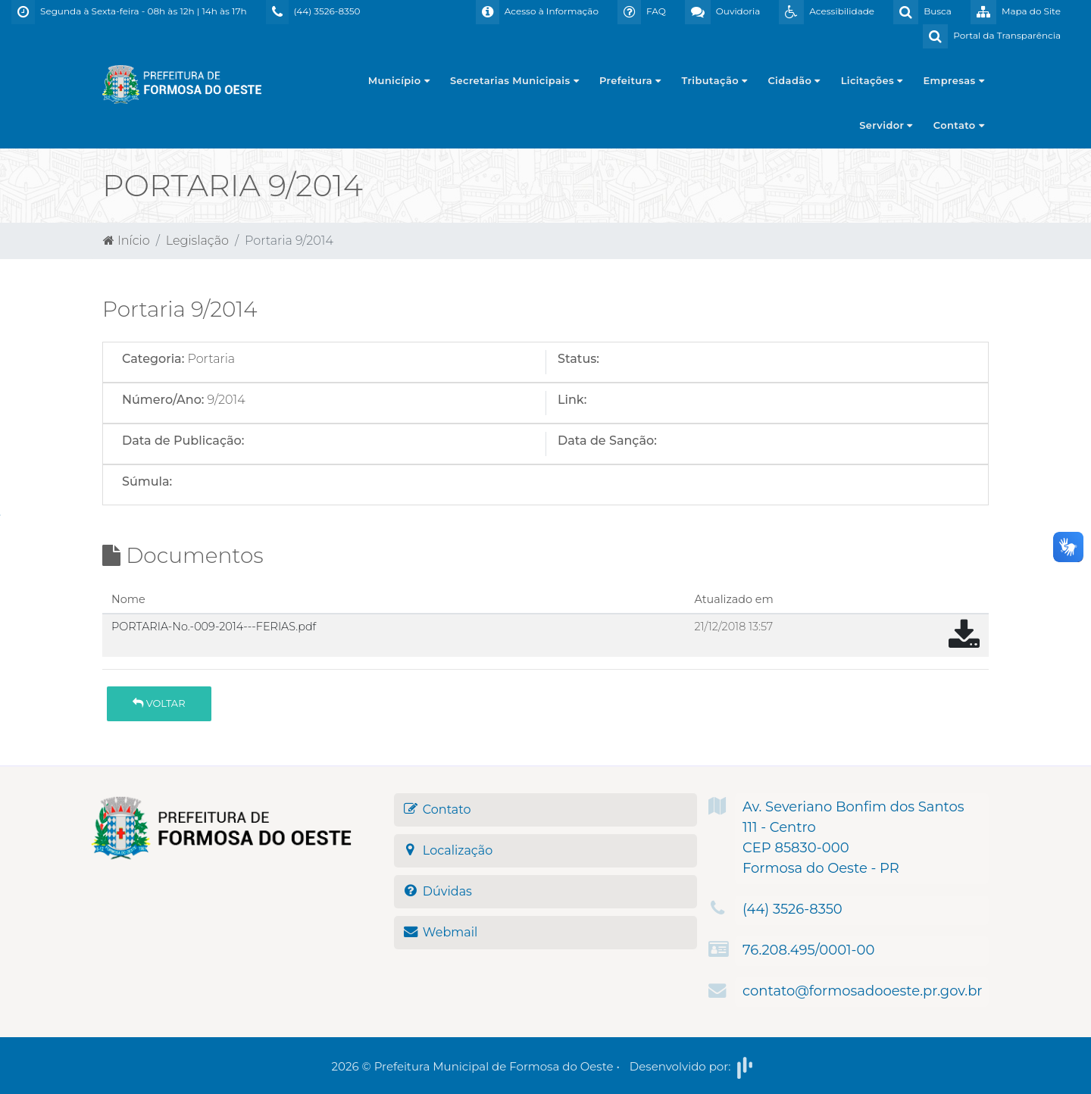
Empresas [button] (954, 80)
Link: (572, 399)
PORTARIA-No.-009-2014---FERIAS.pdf (213, 626)
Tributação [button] (715, 80)
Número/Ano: (163, 399)
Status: (578, 359)
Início (126, 240)
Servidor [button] (885, 125)
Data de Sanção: (607, 440)
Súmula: (147, 481)
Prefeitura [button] (630, 80)
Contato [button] (958, 125)
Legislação (197, 240)
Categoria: (153, 359)
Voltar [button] (159, 703)
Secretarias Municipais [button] (514, 80)
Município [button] (399, 80)
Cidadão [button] (793, 80)
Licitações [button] (872, 80)
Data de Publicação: (183, 440)
